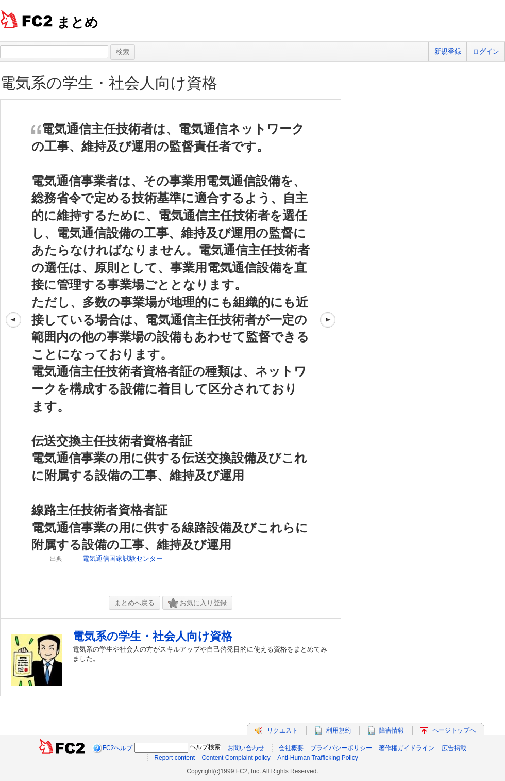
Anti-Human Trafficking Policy (317, 757)
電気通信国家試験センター (122, 558)
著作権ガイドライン (406, 748)
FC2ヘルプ (118, 748)
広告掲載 (454, 748)
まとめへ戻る (134, 603)
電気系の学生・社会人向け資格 (108, 82)
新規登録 (447, 51)
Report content (174, 757)
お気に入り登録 (197, 603)
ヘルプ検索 (205, 747)
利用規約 (338, 730)
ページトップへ (454, 730)
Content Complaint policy (235, 757)
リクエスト (282, 730)
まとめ (77, 22)
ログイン (486, 51)
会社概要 (291, 748)
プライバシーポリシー (341, 748)
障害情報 (391, 730)
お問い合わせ (245, 748)
